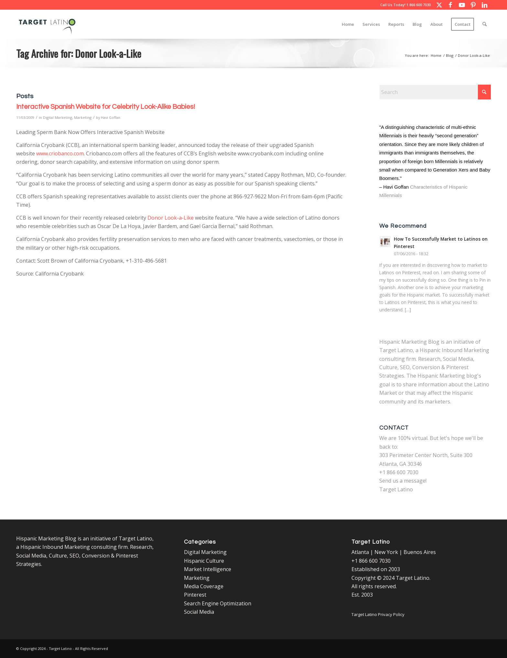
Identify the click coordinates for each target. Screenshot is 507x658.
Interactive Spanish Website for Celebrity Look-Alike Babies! (105, 106)
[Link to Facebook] (450, 5)
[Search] (484, 24)
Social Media (199, 611)
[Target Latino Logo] (47, 24)
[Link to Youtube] (462, 5)
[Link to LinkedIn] (484, 5)
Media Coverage (203, 586)
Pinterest (195, 594)
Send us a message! (402, 480)
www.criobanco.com (60, 153)
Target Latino (396, 489)
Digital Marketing (57, 117)
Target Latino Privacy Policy (378, 614)
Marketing (83, 117)
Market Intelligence (207, 569)
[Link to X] (439, 5)
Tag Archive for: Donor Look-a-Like (78, 53)
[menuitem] (348, 24)
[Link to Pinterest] (473, 5)
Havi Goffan (110, 117)
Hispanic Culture (204, 560)
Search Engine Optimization (217, 603)
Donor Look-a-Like (170, 217)
